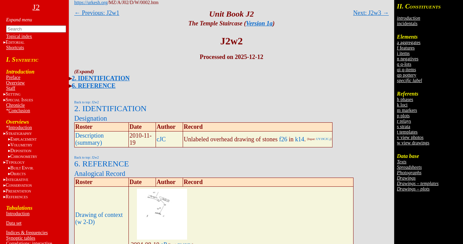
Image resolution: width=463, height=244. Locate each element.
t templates (407, 132)
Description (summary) (89, 139)
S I (19, 99)
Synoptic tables (20, 238)
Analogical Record (99, 173)
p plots (403, 115)
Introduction (20, 127)
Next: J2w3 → (371, 12)
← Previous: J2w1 (96, 12)
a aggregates (409, 42)
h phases (405, 99)
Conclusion (19, 110)
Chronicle (15, 105)
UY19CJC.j (323, 139)
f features (406, 47)
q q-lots (404, 64)
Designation (90, 118)
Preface (13, 77)
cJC (161, 139)
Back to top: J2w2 (86, 102)
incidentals (407, 23)
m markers (407, 110)
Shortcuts (15, 47)
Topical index (19, 36)
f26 (283, 139)
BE (22, 167)
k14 (299, 139)
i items (403, 53)
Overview (15, 82)
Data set (13, 223)
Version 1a (259, 23)
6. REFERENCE (94, 85)
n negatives (407, 58)
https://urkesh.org (90, 2)
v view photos (410, 137)
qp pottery (406, 75)
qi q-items (406, 69)
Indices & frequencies (27, 232)
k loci (402, 104)
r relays (404, 121)
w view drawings (413, 142)
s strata (403, 126)
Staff (10, 88)
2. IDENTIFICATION (101, 78)
